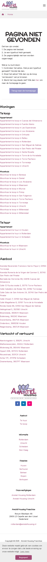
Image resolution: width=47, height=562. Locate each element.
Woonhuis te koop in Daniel (12, 178)
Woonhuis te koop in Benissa (13, 175)
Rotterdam (23, 439)
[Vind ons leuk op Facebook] (17, 403)
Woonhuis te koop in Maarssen (14, 185)
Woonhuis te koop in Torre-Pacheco (16, 199)
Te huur (23, 420)
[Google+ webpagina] (29, 403)
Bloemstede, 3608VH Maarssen (14, 313)
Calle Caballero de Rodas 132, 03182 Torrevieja (21, 289)
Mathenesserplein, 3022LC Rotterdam (17, 344)
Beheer (23, 472)
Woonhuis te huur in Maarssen (14, 246)
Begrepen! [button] (23, 557)
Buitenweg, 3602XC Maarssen (13, 316)
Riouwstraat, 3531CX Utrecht (13, 354)
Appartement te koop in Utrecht (14, 166)
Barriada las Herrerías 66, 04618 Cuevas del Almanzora (20, 280)
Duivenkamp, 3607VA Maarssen (14, 320)
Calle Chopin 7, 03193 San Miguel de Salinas (19, 299)
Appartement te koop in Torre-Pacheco (18, 159)
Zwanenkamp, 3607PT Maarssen (15, 361)
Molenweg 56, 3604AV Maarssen (15, 347)
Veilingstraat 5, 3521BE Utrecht (13, 309)
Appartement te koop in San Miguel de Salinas (20, 145)
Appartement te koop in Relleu (13, 138)
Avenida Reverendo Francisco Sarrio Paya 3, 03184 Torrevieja (23, 267)
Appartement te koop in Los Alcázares (17, 131)
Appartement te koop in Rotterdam (15, 141)
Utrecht (23, 443)
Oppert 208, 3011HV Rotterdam (14, 351)
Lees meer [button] (24, 551)
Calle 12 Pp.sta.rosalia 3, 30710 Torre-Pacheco (21, 285)
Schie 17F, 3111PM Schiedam (13, 358)
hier (37, 80)
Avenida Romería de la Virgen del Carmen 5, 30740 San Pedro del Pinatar (23, 274)
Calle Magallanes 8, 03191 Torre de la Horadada (21, 302)
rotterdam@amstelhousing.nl (23, 524)
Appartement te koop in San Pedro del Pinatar (20, 148)
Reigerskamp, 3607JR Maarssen (14, 327)
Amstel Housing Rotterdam (24, 495)
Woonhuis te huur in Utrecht (13, 249)
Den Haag (23, 450)
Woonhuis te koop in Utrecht (13, 206)
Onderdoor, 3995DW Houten (13, 323)
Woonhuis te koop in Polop (12, 192)
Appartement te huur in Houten (14, 230)
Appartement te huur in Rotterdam (15, 233)
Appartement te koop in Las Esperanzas (18, 127)
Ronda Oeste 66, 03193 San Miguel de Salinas (20, 306)
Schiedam (23, 446)
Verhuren (23, 469)
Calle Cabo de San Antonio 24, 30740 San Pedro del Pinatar (23, 294)
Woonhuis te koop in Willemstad (14, 209)
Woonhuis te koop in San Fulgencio (16, 195)
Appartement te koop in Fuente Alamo (17, 124)
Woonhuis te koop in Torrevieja (14, 202)
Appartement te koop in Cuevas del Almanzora (21, 121)
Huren (23, 465)
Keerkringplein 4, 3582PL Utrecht (15, 340)
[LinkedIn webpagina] (23, 403)
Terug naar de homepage (23, 90)
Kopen (23, 476)
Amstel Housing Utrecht (23, 498)
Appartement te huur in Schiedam (15, 237)
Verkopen (23, 479)
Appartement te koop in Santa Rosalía (17, 152)
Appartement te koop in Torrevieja (15, 162)
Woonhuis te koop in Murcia (12, 189)
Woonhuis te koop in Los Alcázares (16, 182)
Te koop (23, 424)
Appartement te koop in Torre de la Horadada (20, 155)
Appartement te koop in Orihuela (14, 134)
